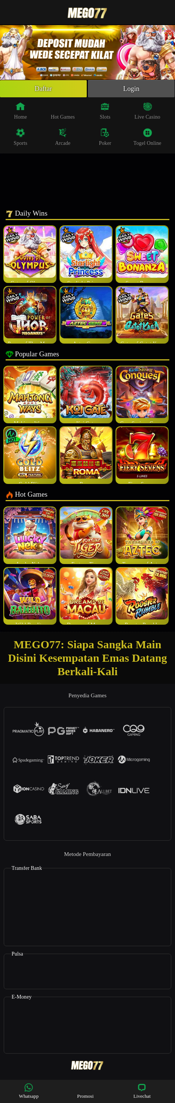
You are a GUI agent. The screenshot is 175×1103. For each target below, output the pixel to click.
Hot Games (63, 111)
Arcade (62, 137)
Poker (105, 137)
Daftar (43, 88)
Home (20, 111)
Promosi (85, 1091)
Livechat (142, 1091)
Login (131, 88)
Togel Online (147, 137)
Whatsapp (29, 1091)
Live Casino (147, 111)
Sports (20, 137)
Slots (105, 111)
